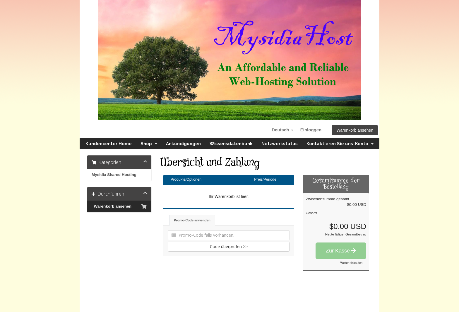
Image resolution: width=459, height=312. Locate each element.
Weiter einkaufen (351, 262)
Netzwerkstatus (279, 143)
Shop (149, 143)
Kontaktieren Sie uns (329, 143)
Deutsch (282, 129)
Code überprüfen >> (229, 246)
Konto (364, 143)
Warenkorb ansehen (354, 130)
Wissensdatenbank (231, 143)
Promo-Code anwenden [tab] (192, 220)
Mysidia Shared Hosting (114, 174)
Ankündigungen (183, 143)
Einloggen (311, 129)
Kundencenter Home (108, 143)
